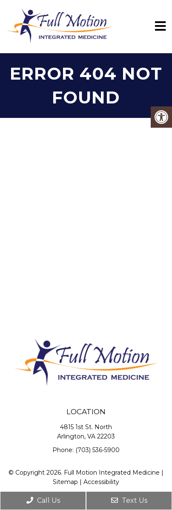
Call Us (43, 500)
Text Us (129, 500)
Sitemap (65, 482)
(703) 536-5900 (97, 450)
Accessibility (101, 482)
